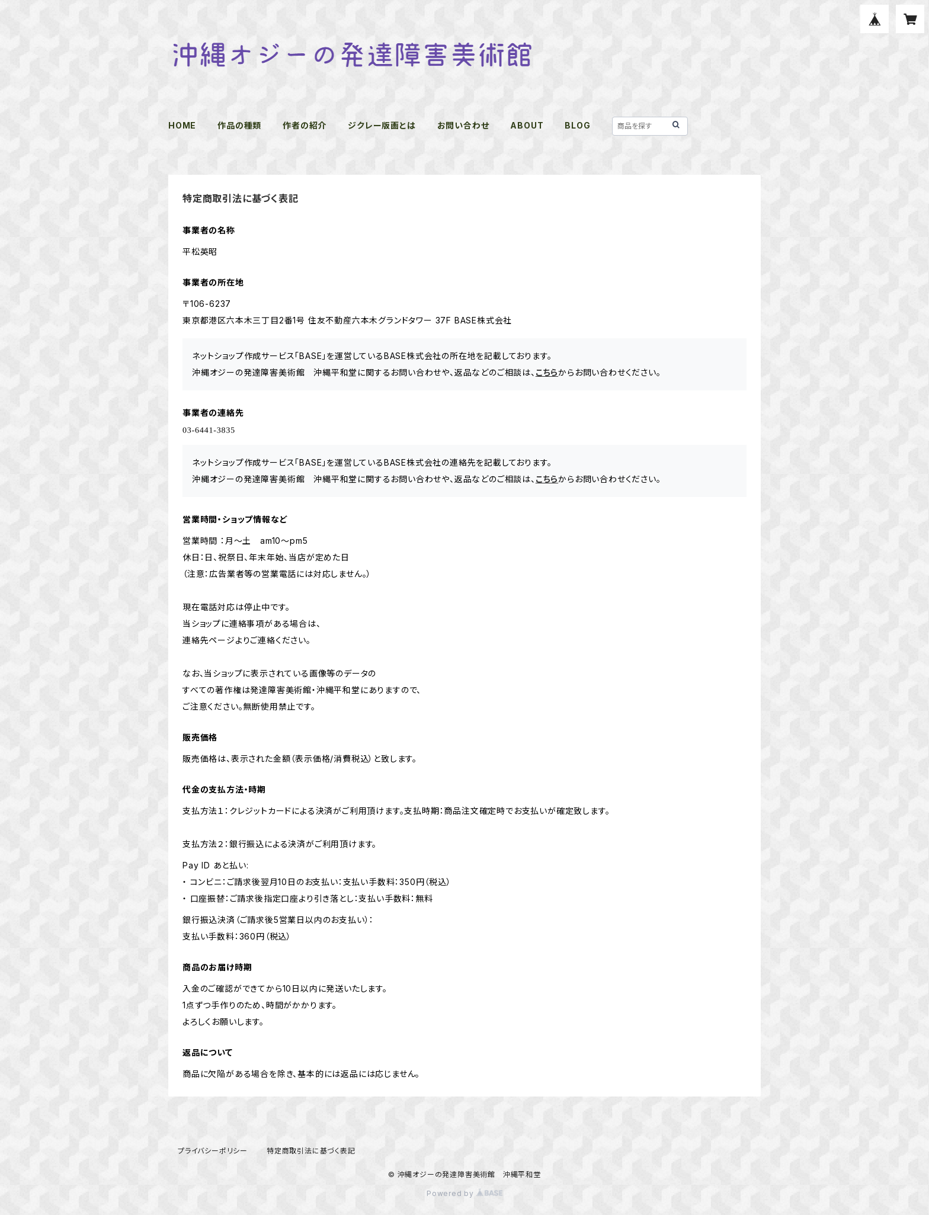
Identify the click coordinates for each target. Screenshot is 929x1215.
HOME (182, 125)
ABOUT (526, 125)
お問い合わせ (463, 125)
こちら (547, 372)
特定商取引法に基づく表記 (311, 1150)
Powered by (464, 1193)
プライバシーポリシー (213, 1150)
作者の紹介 (304, 125)
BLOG (577, 125)
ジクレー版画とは (381, 125)
